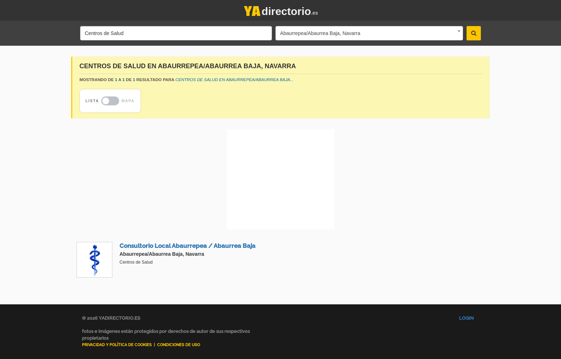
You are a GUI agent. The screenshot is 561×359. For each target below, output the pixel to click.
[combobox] (369, 33)
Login (466, 318)
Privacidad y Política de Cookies (117, 345)
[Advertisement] (280, 179)
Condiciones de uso (178, 345)
